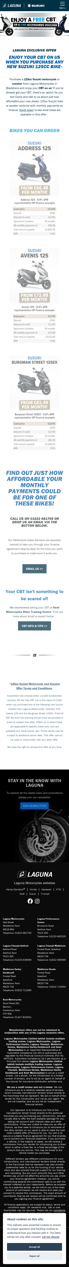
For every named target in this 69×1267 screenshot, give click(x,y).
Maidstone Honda (46, 969)
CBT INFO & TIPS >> (34, 626)
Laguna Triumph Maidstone (51, 945)
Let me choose (50, 1237)
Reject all (34, 1256)
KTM (58, 889)
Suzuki (32, 893)
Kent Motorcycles (12, 999)
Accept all (34, 1247)
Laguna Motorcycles (13, 918)
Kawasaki (46, 889)
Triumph (45, 893)
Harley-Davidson (15, 889)
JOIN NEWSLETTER (34, 806)
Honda (33, 889)
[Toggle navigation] (62, 5)
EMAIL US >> (34, 569)
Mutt (22, 893)
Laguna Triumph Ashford (15, 945)
